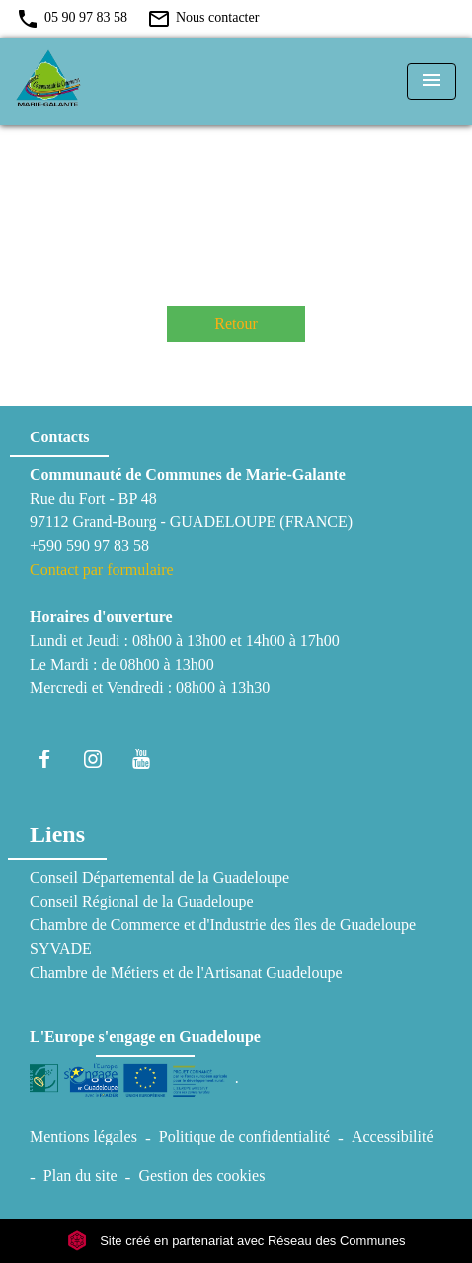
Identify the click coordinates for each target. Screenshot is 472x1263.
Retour (236, 323)
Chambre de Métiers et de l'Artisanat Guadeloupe (186, 972)
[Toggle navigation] (431, 81)
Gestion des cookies (201, 1175)
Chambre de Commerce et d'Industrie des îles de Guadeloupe (223, 924)
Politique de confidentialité (244, 1136)
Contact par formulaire (102, 569)
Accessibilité (392, 1136)
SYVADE (61, 948)
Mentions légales (83, 1136)
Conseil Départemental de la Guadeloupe (159, 877)
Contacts (59, 437)
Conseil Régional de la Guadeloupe (142, 901)
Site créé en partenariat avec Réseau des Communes (236, 1240)
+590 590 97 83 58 (89, 545)
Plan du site (80, 1175)
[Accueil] (90, 81)
